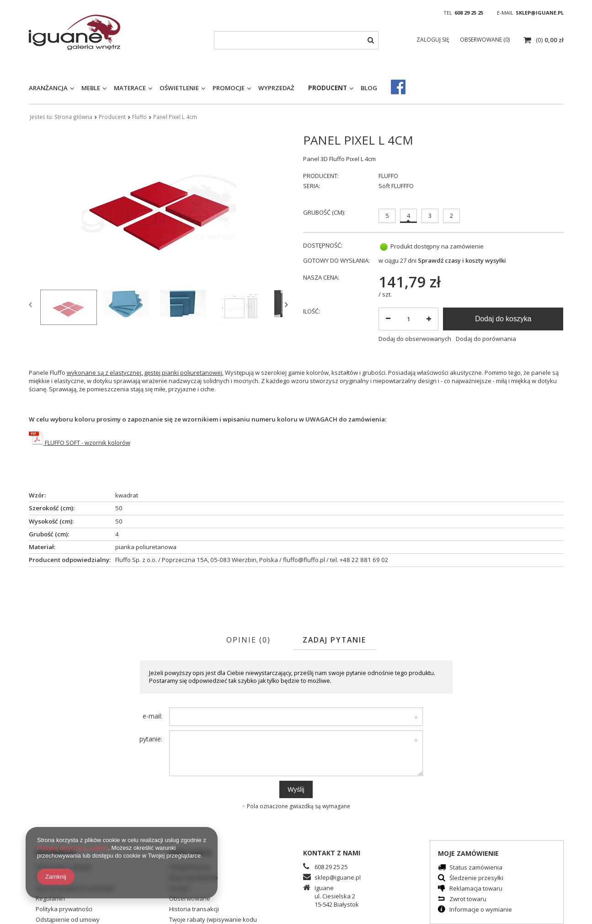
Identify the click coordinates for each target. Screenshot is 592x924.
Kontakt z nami (331, 852)
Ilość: (311, 311)
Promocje (229, 88)
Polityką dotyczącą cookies (72, 847)
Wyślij (296, 789)
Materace (130, 88)
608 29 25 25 (468, 12)
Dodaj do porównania (486, 339)
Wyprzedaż (276, 88)
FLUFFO (388, 176)
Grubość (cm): (324, 212)
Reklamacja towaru (475, 889)
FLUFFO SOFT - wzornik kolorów (87, 442)
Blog (369, 88)
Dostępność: (322, 245)
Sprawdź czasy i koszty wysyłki (462, 261)
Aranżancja (48, 88)
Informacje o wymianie (480, 910)
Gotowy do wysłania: (336, 261)
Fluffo (139, 116)
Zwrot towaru (467, 899)
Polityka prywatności (64, 909)
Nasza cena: (321, 277)
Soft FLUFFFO (396, 186)
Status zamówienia (475, 868)
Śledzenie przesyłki (476, 878)
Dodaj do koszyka (503, 319)
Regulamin (50, 899)
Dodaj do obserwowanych (415, 339)
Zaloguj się (433, 39)
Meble (90, 88)
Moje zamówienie (468, 853)
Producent (327, 88)
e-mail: (152, 716)
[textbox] (296, 40)
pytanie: (150, 739)
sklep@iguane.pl (540, 12)
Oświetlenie (179, 88)
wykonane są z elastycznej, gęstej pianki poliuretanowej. (145, 372)
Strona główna (73, 116)
